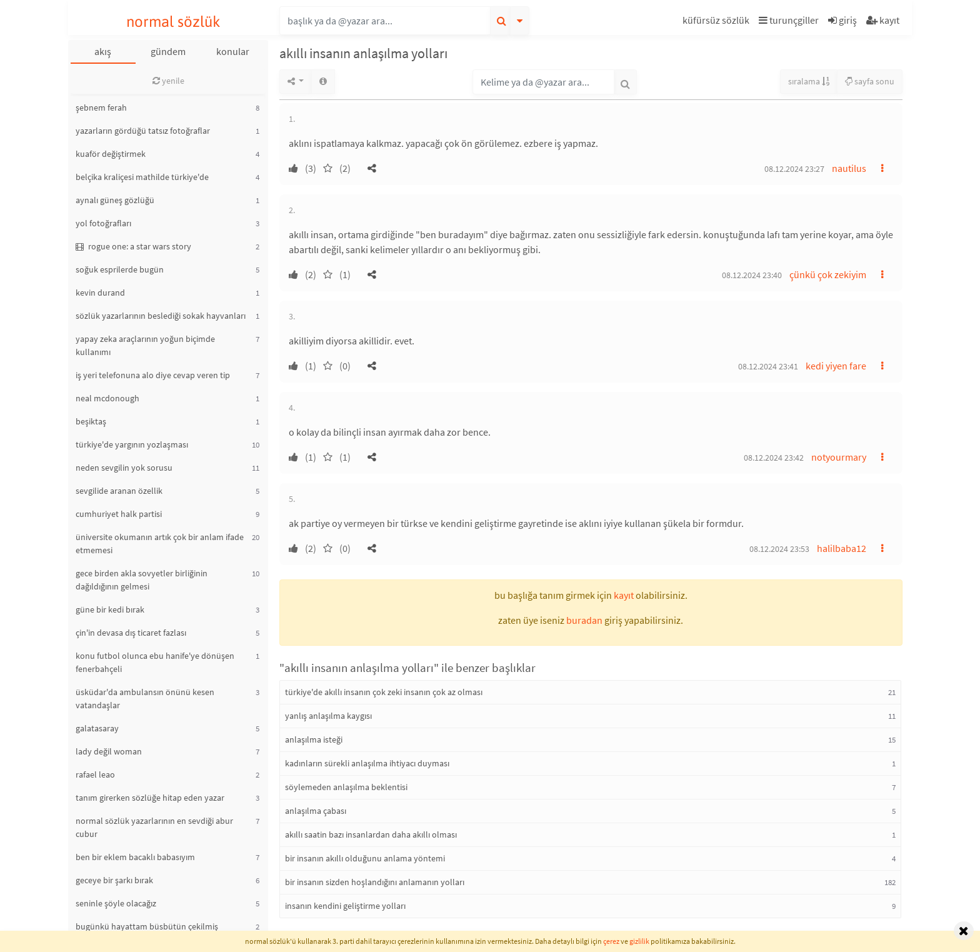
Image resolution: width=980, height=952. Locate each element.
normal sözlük (173, 21)
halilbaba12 (841, 548)
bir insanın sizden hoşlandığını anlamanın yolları (374, 882)
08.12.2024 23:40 (752, 275)
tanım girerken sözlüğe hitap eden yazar (150, 797)
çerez (611, 941)
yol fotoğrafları (103, 223)
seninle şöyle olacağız (116, 903)
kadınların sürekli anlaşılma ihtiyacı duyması (367, 763)
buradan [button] (584, 620)
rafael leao (95, 774)
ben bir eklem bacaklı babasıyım (135, 857)
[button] (717, 22)
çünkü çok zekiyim (827, 274)
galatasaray (97, 728)
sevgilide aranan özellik (119, 490)
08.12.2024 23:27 (794, 168)
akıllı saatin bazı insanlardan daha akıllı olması (371, 834)
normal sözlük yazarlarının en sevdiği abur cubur (154, 827)
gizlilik (639, 941)
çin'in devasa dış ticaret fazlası (131, 632)
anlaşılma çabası (315, 810)
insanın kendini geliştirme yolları (345, 905)
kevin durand (100, 292)
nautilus (849, 168)
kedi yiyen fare (836, 365)
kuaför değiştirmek (111, 153)
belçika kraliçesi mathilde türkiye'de (142, 177)
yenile (168, 80)
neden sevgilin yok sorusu (124, 467)
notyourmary (838, 457)
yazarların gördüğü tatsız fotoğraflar (143, 130)
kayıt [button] (624, 595)
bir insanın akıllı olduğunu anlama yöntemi (365, 858)
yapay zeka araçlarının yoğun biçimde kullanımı (145, 345)
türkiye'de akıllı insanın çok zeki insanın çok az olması (383, 692)
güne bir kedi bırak (110, 609)
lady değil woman (109, 751)
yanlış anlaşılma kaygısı (328, 715)
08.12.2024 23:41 (768, 366)
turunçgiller (789, 20)
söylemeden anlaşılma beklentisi (346, 787)
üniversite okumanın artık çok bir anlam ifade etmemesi (160, 543)
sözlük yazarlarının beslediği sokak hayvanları (161, 315)
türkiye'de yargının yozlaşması (132, 444)
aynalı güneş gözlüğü (115, 200)
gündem (168, 51)
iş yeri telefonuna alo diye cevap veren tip (153, 375)
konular (232, 51)
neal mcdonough (107, 398)
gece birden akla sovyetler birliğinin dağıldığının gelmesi (142, 580)
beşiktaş (91, 421)
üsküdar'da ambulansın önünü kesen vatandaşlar (145, 698)
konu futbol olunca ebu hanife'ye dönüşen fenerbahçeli (155, 662)
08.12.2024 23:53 (779, 548)
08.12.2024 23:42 (774, 457)
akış (102, 51)
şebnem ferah (101, 107)
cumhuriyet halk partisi (119, 513)
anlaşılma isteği (313, 739)
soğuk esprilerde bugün (120, 269)
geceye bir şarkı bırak (114, 880)
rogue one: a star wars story (133, 246)
